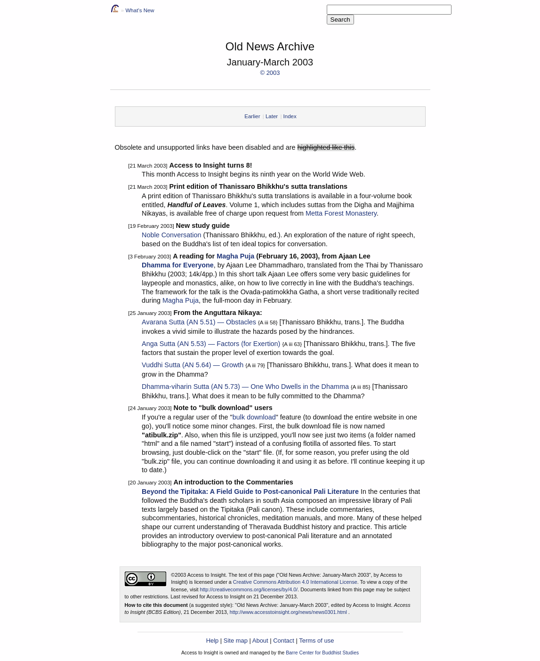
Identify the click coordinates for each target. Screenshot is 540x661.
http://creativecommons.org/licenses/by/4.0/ (249, 589)
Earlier (252, 116)
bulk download (254, 417)
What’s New (139, 10)
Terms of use (316, 640)
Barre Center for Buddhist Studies (322, 652)
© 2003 (270, 72)
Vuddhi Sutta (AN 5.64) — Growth (192, 365)
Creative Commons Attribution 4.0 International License (295, 582)
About (260, 640)
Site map (236, 640)
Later (272, 116)
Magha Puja (235, 256)
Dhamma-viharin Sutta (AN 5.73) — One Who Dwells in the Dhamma (245, 386)
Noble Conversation (171, 235)
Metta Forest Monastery (341, 213)
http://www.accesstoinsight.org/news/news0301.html (288, 612)
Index (290, 116)
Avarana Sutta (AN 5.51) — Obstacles (199, 322)
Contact (283, 640)
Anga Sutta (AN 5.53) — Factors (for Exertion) (211, 343)
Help (212, 640)
